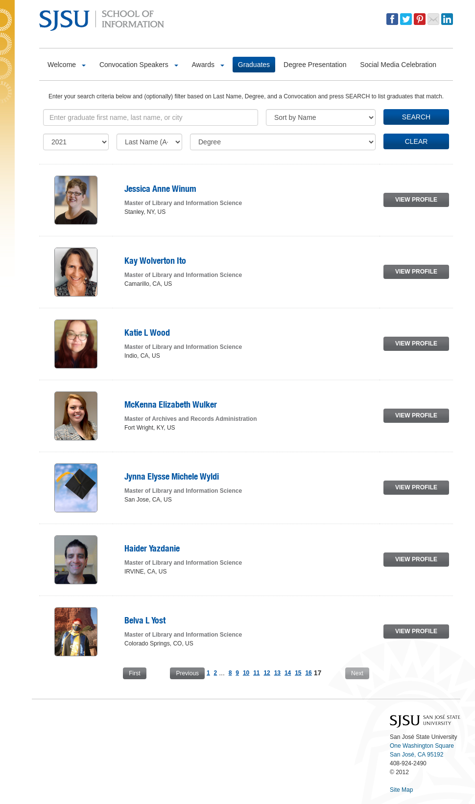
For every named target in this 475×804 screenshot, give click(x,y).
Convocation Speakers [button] (138, 65)
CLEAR (416, 141)
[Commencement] (76, 142)
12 (266, 672)
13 (277, 672)
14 (288, 672)
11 (256, 672)
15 (298, 672)
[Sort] (321, 117)
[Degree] (283, 142)
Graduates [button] (254, 65)
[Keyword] (150, 117)
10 (246, 672)
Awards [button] (208, 65)
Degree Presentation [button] (315, 65)
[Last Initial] (149, 142)
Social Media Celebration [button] (398, 65)
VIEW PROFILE (416, 199)
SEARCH (416, 117)
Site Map (401, 789)
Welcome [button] (67, 65)
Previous (187, 673)
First (134, 673)
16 (308, 672)
